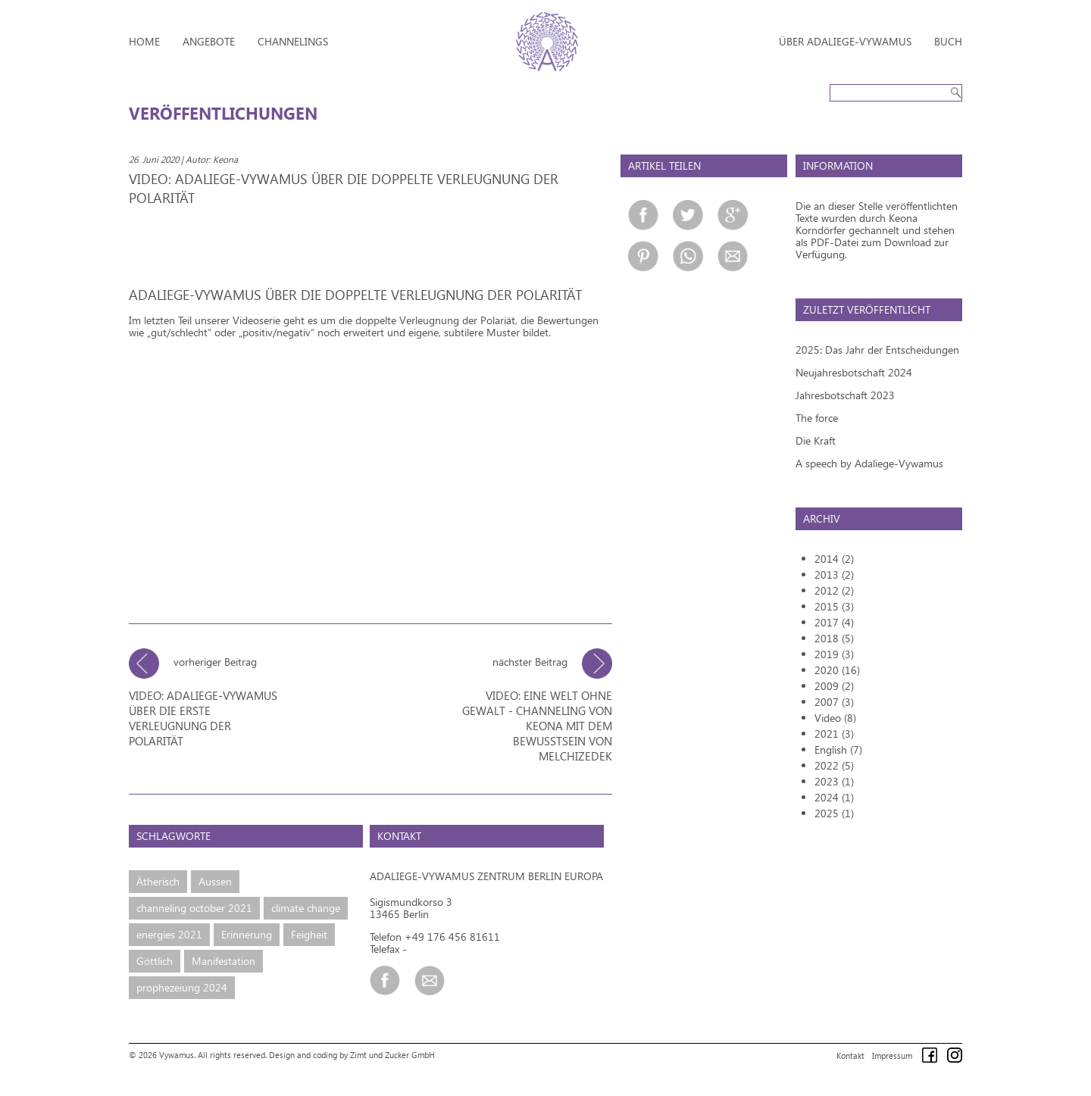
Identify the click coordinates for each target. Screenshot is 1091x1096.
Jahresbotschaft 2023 (845, 395)
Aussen (215, 880)
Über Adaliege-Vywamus (845, 41)
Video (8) (835, 717)
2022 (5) (834, 765)
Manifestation (223, 959)
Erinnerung (246, 933)
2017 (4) (834, 622)
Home (144, 41)
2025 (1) (834, 813)
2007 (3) (834, 702)
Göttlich (154, 959)
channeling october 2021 (194, 906)
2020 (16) (837, 670)
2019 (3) (834, 654)
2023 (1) (834, 781)
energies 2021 (169, 933)
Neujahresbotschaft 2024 (854, 372)
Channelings (293, 41)
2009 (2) (834, 686)
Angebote (209, 41)
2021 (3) (834, 733)
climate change (305, 906)
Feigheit (309, 933)
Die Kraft (816, 440)
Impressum (892, 1054)
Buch (948, 41)
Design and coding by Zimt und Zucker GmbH (352, 1053)
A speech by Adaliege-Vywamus (869, 463)
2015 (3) (834, 606)
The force (817, 418)
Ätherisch (158, 880)
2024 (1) (834, 797)
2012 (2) (834, 590)
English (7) (838, 749)
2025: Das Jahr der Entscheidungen (877, 349)
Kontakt (850, 1054)
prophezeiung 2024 (181, 986)
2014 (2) (834, 558)
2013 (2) (834, 574)
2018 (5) (834, 638)
